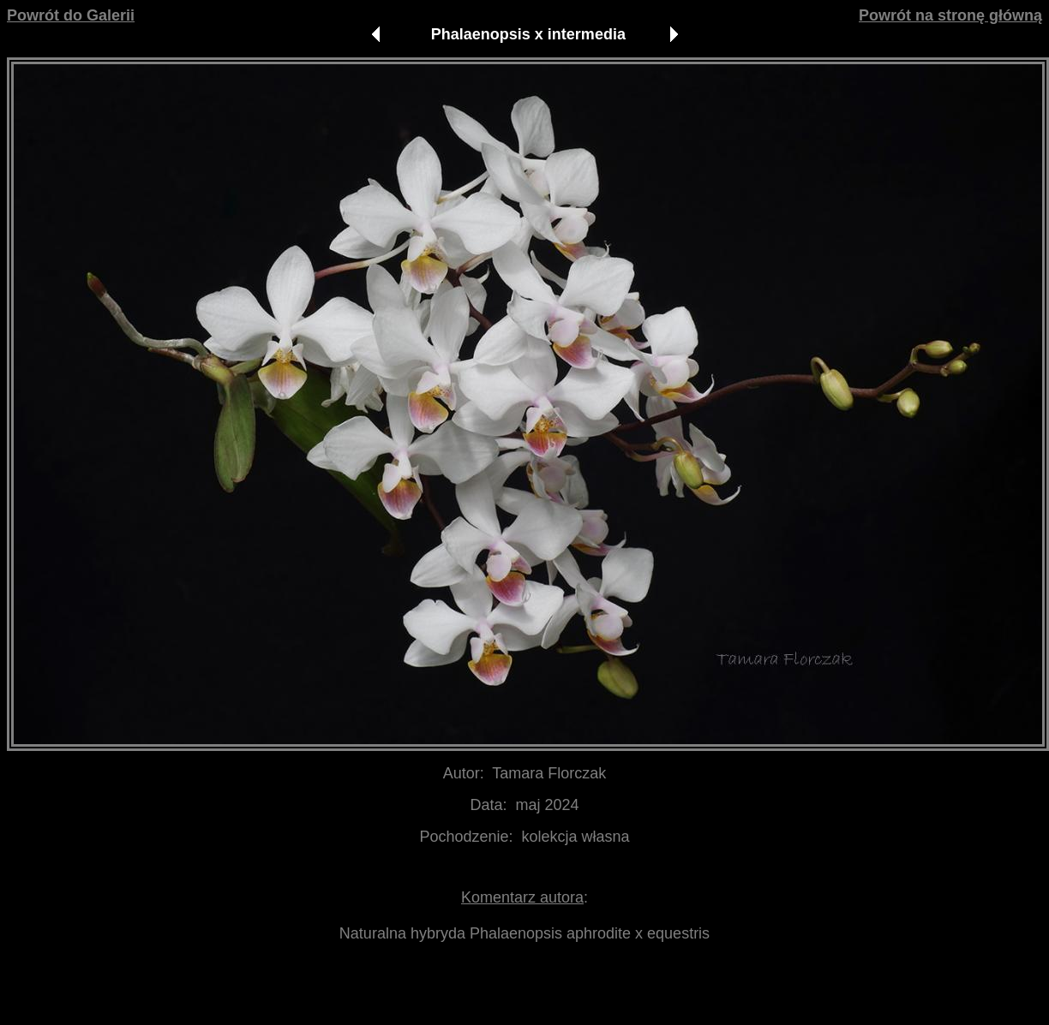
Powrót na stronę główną (950, 15)
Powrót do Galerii (71, 15)
